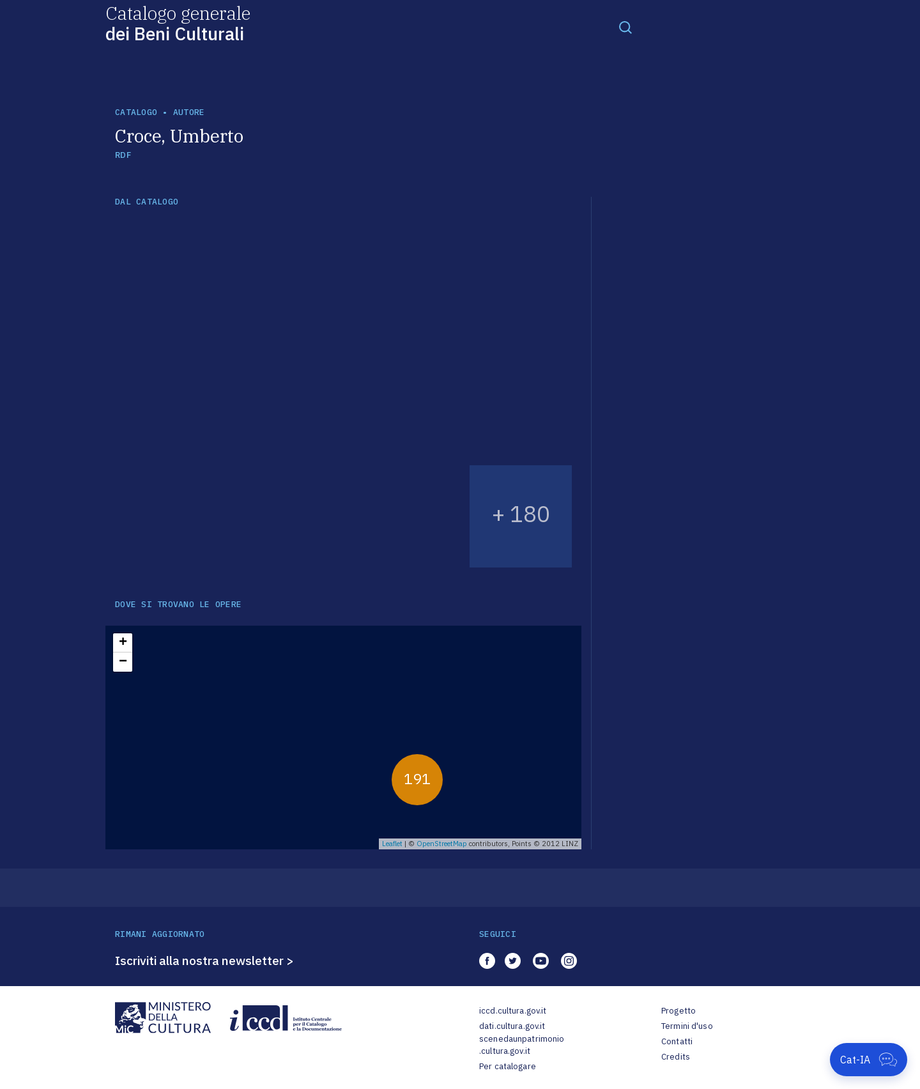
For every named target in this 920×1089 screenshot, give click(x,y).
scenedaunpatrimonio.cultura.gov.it (521, 1045)
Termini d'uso (687, 1026)
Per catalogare (507, 1066)
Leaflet (392, 843)
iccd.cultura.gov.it (512, 1010)
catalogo (136, 112)
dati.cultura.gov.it (512, 1026)
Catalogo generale (177, 22)
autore (189, 112)
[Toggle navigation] (625, 27)
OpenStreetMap (442, 843)
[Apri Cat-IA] (868, 1059)
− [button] (123, 662)
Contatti (677, 1041)
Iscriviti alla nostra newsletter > (204, 960)
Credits (675, 1056)
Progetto (678, 1010)
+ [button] (123, 643)
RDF (123, 155)
